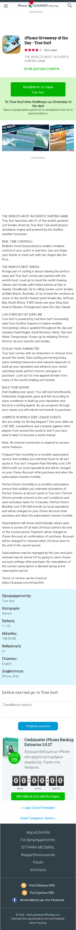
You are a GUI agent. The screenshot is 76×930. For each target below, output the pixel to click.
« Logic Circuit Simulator (38, 808)
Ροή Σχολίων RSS (42, 893)
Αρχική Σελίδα (38, 832)
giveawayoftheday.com (46, 914)
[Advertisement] (38, 23)
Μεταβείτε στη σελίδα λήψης (38, 796)
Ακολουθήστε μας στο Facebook (42, 900)
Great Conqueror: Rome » (38, 818)
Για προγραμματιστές (38, 840)
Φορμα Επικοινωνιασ (38, 855)
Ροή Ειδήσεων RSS (42, 885)
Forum (38, 862)
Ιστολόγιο (38, 870)
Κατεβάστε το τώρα (38, 90)
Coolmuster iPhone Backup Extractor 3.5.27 (49, 742)
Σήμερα (41, 69)
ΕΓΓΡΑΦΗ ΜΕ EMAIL (38, 847)
